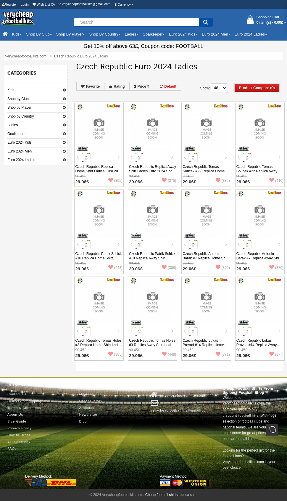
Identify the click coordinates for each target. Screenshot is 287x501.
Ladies (12, 125)
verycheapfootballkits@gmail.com (84, 4)
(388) (169, 267)
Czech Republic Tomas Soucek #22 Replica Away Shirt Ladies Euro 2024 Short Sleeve (259, 173)
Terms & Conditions (24, 408)
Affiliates (86, 408)
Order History (90, 401)
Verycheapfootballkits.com (177, 394)
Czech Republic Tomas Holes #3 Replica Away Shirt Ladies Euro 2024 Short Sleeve (152, 344)
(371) (223, 354)
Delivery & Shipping (24, 401)
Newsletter (88, 414)
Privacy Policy (19, 428)
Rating (117, 86)
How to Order (18, 435)
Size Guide (16, 421)
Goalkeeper (16, 134)
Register (9, 4)
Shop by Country (20, 116)
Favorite (90, 86)
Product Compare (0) (257, 88)
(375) (169, 180)
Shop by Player (19, 107)
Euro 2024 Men (19, 151)
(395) (115, 180)
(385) (115, 354)
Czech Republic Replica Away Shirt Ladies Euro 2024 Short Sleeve (152, 171)
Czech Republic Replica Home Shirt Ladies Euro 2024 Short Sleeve (98, 171)
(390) (223, 267)
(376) (276, 267)
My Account (89, 394)
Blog (83, 421)
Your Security (18, 442)
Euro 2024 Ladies (21, 160)
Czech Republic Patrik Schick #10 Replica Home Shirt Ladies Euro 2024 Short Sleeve (98, 260)
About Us (15, 414)
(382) (223, 180)
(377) (276, 354)
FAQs (12, 448)
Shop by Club (18, 99)
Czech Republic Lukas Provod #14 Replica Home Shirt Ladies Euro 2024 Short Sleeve (205, 347)
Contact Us (16, 394)
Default (168, 86)
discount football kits (241, 415)
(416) (276, 180)
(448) (169, 354)
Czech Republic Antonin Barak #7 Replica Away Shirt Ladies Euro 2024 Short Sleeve (258, 260)
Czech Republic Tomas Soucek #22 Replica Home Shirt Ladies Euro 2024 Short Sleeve (205, 173)
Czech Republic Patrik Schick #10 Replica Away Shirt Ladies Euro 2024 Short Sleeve (152, 260)
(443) (115, 267)
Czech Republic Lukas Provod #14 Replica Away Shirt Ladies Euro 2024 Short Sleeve (259, 347)
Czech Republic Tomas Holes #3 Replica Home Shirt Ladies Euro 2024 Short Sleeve (98, 344)
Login (25, 4)
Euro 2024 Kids (19, 142)
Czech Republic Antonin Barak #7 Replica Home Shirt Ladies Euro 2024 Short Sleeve (205, 260)
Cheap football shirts (161, 495)
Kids (10, 90)
